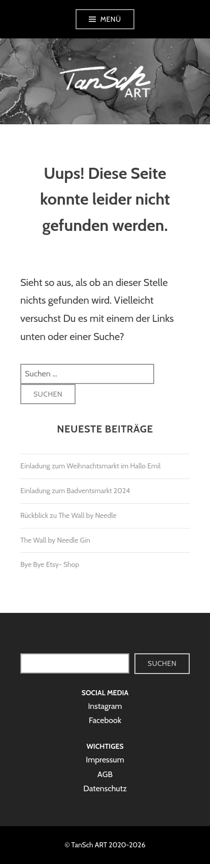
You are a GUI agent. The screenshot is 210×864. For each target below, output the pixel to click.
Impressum (105, 759)
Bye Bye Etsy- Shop (49, 564)
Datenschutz (104, 788)
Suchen (162, 663)
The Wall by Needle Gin (55, 540)
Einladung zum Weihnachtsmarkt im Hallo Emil (90, 465)
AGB (105, 774)
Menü (110, 19)
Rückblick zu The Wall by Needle (68, 515)
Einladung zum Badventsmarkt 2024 (75, 490)
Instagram (105, 706)
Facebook (105, 720)
